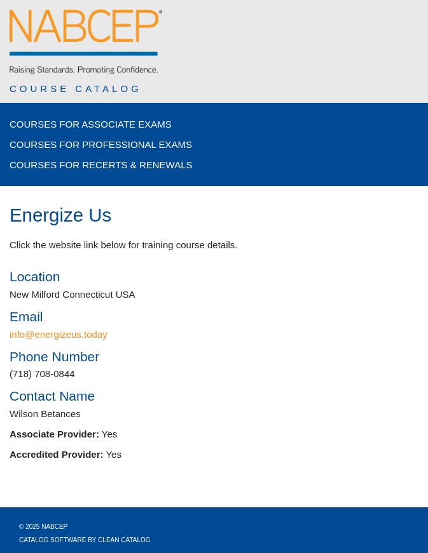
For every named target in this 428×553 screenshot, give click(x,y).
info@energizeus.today (58, 334)
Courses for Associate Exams (91, 124)
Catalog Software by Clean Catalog (85, 539)
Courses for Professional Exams (101, 144)
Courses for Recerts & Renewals (101, 164)
